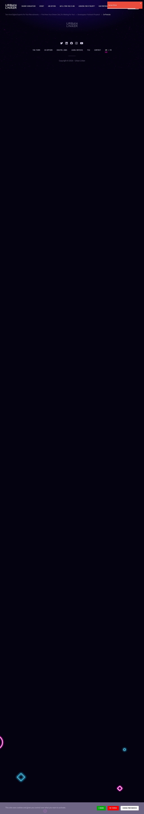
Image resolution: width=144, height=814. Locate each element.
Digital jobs (62, 50)
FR (110, 50)
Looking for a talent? (87, 6)
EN (106, 50)
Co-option (48, 50)
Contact (97, 50)
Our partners (103, 6)
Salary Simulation (28, 6)
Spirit (41, 6)
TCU (88, 50)
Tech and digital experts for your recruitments (22, 14)
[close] (141, 3)
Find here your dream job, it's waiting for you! (58, 14)
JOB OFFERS (52, 6)
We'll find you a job (67, 6)
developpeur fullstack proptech (89, 14)
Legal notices (77, 50)
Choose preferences (130, 808)
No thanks (113, 808)
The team (36, 50)
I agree (101, 808)
